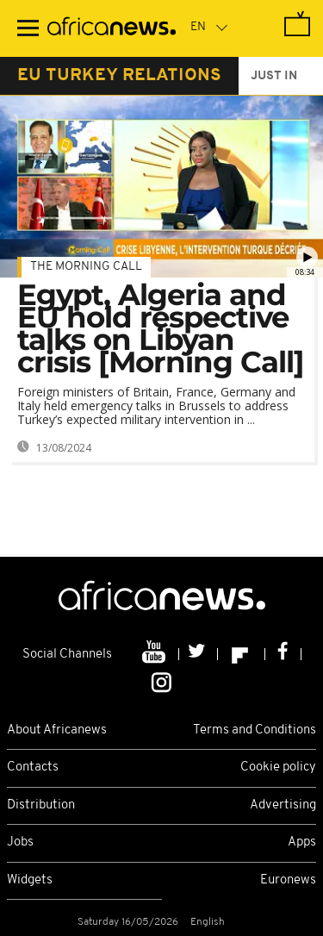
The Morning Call (86, 266)
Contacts (33, 767)
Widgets (30, 880)
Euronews (288, 880)
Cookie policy (278, 767)
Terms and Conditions (254, 730)
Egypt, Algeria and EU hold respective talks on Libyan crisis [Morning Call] (160, 328)
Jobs (20, 842)
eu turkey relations (119, 75)
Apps (302, 842)
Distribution (41, 805)
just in (274, 76)
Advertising (283, 805)
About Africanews (57, 730)
